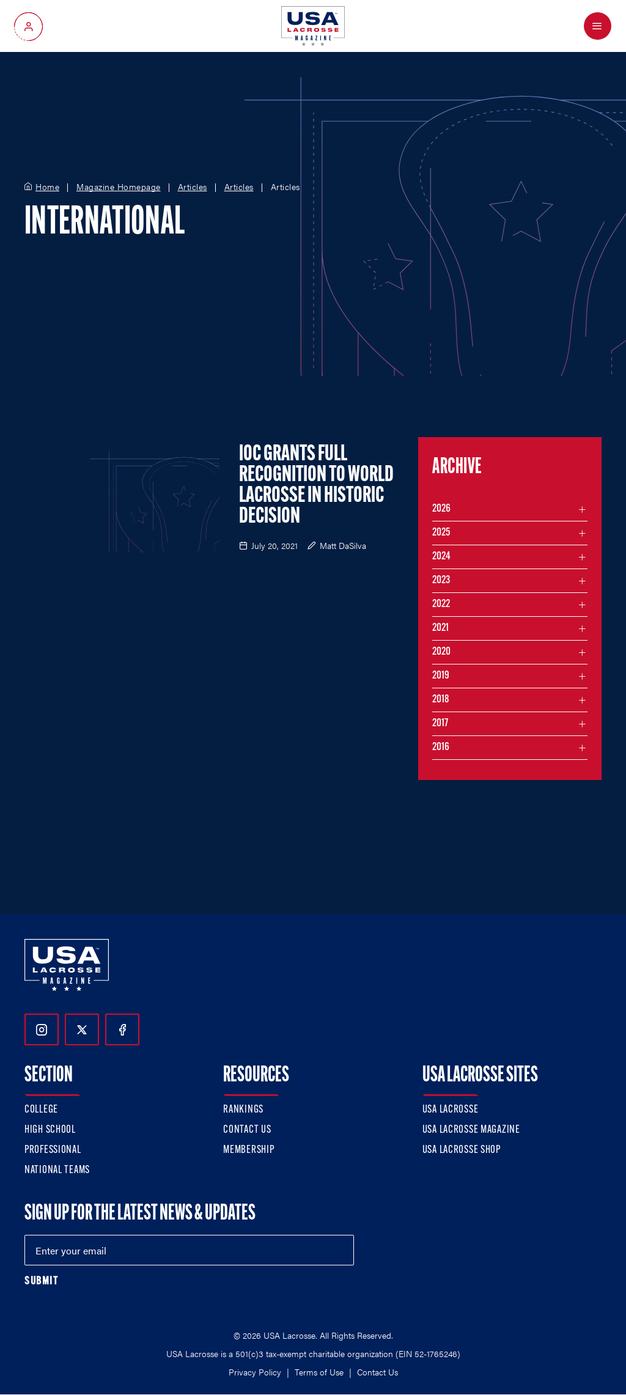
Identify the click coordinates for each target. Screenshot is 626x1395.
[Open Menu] (597, 26)
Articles (192, 187)
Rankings (243, 1110)
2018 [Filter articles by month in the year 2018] (440, 699)
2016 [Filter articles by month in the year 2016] (440, 747)
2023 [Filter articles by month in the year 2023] (441, 580)
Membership (248, 1150)
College (41, 1110)
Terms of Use (319, 1371)
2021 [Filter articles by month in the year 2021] (440, 628)
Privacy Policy (255, 1371)
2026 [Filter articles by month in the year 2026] (441, 509)
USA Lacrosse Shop (461, 1150)
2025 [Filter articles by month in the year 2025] (441, 533)
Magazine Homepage (118, 187)
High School (50, 1130)
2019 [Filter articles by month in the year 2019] (440, 676)
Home (47, 187)
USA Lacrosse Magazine (471, 1130)
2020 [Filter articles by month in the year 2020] (441, 652)
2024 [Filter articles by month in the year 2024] (441, 556)
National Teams (57, 1170)
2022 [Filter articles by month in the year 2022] (441, 604)
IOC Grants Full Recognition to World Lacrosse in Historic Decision (316, 486)
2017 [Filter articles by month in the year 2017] (440, 723)
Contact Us (247, 1130)
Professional (52, 1150)
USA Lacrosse (450, 1110)
